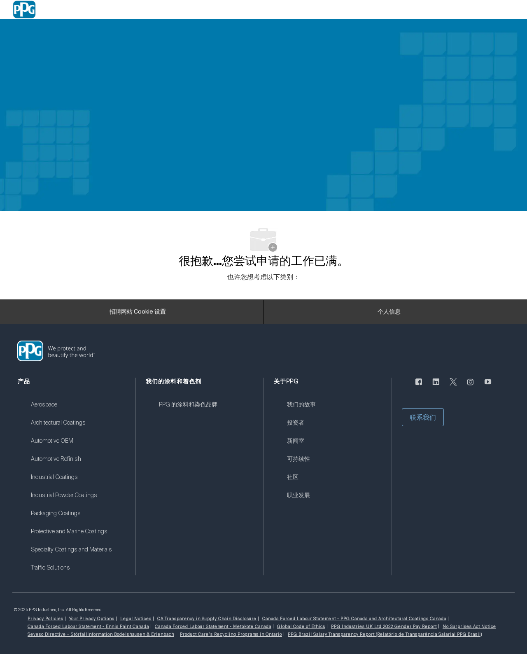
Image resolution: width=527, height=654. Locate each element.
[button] (423, 417)
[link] (78, 410)
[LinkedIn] (436, 387)
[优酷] (488, 387)
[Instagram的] (470, 387)
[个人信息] (389, 314)
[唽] (453, 387)
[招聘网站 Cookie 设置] (137, 314)
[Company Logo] (24, 9)
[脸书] (418, 387)
